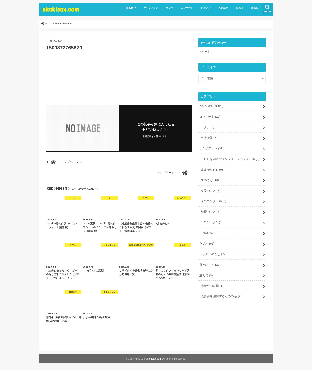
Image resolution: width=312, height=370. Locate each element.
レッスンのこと (212, 254)
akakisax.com (60, 9)
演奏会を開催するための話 (221, 296)
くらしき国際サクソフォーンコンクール (230, 159)
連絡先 (254, 7)
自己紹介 (131, 7)
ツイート (204, 51)
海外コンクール (213, 201)
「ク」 (207, 127)
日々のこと (209, 264)
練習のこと (210, 211)
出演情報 (209, 137)
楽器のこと (210, 190)
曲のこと (210, 180)
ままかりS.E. (212, 169)
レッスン (206, 7)
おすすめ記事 (211, 106)
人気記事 (223, 7)
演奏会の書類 (212, 285)
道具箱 (239, 7)
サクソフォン (151, 7)
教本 (208, 233)
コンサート (187, 7)
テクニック (213, 222)
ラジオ (169, 7)
